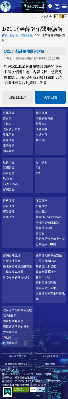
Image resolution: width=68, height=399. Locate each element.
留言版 (14, 35)
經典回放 (36, 6)
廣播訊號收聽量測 (47, 222)
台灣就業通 (10, 342)
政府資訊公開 (11, 129)
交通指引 (41, 134)
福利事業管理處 (46, 282)
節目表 (7, 118)
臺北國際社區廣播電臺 (17, 266)
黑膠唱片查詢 (44, 227)
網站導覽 (50, 363)
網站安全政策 (50, 356)
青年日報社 (43, 277)
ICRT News (10, 184)
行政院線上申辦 (46, 244)
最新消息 (9, 162)
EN (24, 6)
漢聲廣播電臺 (5, 6)
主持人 (7, 123)
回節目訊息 (18, 97)
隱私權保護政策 (17, 356)
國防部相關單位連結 (49, 255)
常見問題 (9, 140)
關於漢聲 (41, 112)
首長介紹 (41, 123)
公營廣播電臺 (11, 260)
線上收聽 (29, 6)
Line (49, 6)
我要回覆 (50, 97)
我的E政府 (10, 315)
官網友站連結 (11, 255)
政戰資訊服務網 (46, 266)
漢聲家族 (41, 129)
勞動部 (7, 337)
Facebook (43, 6)
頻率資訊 (41, 140)
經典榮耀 (9, 112)
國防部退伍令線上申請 (50, 238)
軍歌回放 (9, 211)
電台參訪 (41, 211)
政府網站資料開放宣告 (17, 363)
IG (57, 6)
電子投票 (9, 145)
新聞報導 (9, 167)
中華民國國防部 (46, 260)
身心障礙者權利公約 (16, 277)
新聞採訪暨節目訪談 (49, 217)
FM (38, 167)
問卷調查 (9, 151)
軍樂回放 (9, 217)
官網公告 (9, 189)
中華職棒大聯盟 (13, 271)
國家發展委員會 (13, 321)
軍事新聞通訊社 (46, 271)
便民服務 (41, 200)
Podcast (8, 178)
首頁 (5, 35)
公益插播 (41, 206)
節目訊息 (27, 35)
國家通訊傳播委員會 (16, 326)
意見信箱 (9, 134)
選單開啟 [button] (64, 6)
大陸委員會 (10, 332)
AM (38, 173)
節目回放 (9, 206)
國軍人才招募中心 (47, 288)
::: (34, 16)
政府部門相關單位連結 (17, 310)
